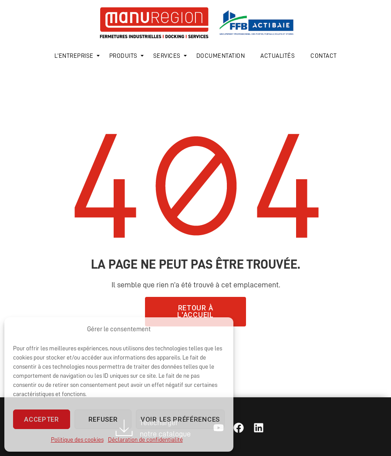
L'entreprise (75, 56)
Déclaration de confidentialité (145, 439)
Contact (323, 56)
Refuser (103, 419)
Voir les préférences (180, 419)
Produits (124, 56)
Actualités (277, 56)
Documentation (220, 56)
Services (168, 56)
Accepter (41, 419)
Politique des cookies (77, 439)
